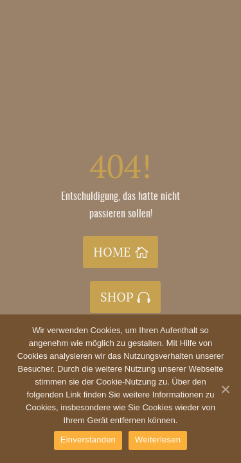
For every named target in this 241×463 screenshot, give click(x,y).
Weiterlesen (158, 439)
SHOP (117, 296)
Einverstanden (88, 439)
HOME (111, 251)
